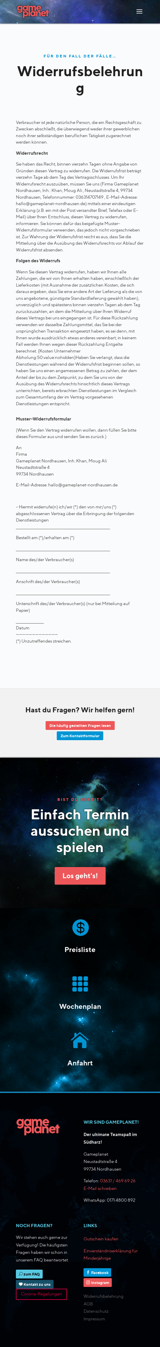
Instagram (100, 1282)
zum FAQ (32, 1274)
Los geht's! (80, 875)
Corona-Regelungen (41, 1294)
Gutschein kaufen (101, 1239)
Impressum (94, 1319)
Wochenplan (80, 1006)
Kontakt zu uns (37, 1284)
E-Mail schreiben (100, 1188)
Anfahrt (80, 1062)
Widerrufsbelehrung (104, 1296)
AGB (88, 1304)
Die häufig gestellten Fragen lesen (80, 725)
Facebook (100, 1272)
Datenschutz (96, 1311)
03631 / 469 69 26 (118, 1180)
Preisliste (80, 949)
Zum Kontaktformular (80, 735)
